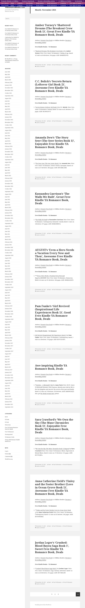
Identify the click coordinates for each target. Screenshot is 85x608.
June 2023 (7, 167)
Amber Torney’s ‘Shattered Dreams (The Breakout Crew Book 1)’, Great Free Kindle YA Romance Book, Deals (55, 29)
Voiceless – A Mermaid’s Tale (44, 385)
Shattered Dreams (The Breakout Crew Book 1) (50, 51)
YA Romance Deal (68, 403)
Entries (8, 454)
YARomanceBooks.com (15, 7)
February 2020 (8, 274)
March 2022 (8, 207)
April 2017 (7, 364)
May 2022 (7, 202)
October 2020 (8, 252)
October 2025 (8, 93)
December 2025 (9, 88)
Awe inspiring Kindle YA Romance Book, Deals (51, 367)
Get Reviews (78, 1)
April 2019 (7, 300)
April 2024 (7, 141)
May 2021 (7, 234)
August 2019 (8, 290)
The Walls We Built (41, 220)
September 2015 (9, 407)
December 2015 (9, 404)
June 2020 (7, 263)
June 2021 (7, 231)
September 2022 (9, 191)
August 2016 (8, 383)
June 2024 (7, 135)
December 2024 (9, 119)
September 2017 (9, 351)
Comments (8, 456)
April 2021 (7, 236)
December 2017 (9, 343)
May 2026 (7, 74)
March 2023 (8, 175)
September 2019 (9, 287)
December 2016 (9, 375)
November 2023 (9, 154)
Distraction (8, 425)
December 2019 (9, 279)
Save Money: (5, 3)
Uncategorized (8, 434)
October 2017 (8, 348)
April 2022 (7, 205)
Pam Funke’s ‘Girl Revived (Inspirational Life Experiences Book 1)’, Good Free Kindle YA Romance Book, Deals (53, 312)
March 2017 (8, 367)
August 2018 (8, 322)
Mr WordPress (8, 59)
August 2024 (8, 130)
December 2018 (9, 311)
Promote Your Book (46, 40)
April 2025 (7, 109)
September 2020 (9, 255)
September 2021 (9, 223)
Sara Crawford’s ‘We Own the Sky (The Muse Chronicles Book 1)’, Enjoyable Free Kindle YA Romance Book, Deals (54, 426)
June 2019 (7, 295)
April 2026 (7, 77)
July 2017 (7, 356)
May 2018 (7, 330)
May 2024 (7, 138)
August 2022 (8, 194)
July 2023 (7, 165)
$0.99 (6, 417)
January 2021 (8, 244)
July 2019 (7, 292)
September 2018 (9, 319)
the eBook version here (47, 393)
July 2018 (7, 324)
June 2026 (7, 72)
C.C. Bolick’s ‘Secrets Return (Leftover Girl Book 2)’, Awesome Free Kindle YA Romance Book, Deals (53, 86)
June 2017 (7, 359)
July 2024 (7, 133)
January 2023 (8, 181)
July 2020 (7, 260)
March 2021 (8, 239)
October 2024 (8, 125)
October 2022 (8, 189)
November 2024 (9, 122)
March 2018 (8, 335)
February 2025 (8, 114)
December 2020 (9, 247)
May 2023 (7, 170)
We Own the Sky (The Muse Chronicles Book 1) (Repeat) (52, 449)
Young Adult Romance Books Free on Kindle (12, 60)
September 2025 (9, 96)
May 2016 (7, 391)
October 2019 (8, 284)
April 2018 (7, 332)
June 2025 (7, 103)
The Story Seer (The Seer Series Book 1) (47, 163)
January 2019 (8, 308)
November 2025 (9, 90)
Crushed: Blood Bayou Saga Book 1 (46, 568)
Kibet (49, 65)
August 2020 (8, 258)
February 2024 (8, 146)
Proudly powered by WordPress (43, 604)
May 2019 (7, 298)
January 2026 (8, 85)
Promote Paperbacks (28, 1)
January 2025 (8, 117)
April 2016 (7, 393)
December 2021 (9, 215)
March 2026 (8, 80)
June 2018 (7, 327)
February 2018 (8, 338)
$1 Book (7, 419)
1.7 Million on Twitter (64, 1)
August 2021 (8, 226)
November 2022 (9, 186)
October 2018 (8, 316)
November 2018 (9, 314)
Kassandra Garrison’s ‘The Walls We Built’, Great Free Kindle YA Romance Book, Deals (52, 198)
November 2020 (9, 250)
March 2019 (8, 303)
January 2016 (8, 401)
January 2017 (8, 372)
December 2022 (9, 183)
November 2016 (9, 377)
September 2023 (9, 159)
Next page (78, 594)
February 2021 (8, 242)
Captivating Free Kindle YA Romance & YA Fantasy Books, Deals (12, 39)
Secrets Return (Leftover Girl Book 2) (47, 107)
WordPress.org (9, 459)
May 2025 (7, 106)
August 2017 (8, 354)
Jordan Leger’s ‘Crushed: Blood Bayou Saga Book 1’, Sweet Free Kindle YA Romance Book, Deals (52, 547)
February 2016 (8, 399)
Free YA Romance (9, 431)
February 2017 (8, 370)
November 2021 (9, 218)
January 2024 (8, 149)
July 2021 (7, 229)
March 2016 (8, 396)
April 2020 (7, 268)
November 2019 (9, 282)
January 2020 (8, 276)
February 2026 (8, 82)
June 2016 (7, 388)
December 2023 (9, 151)
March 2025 (8, 111)
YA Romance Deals (9, 437)
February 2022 (8, 210)
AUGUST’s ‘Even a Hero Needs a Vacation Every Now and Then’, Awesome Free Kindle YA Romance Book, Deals (54, 254)
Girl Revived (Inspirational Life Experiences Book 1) (50, 335)
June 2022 (7, 199)
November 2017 (9, 346)
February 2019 (8, 306)
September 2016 (9, 380)
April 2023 (7, 173)
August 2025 (8, 98)
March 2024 (8, 143)
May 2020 (7, 266)
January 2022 (8, 213)
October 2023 (8, 157)
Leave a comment (40, 66)
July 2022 (7, 197)
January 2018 (8, 340)
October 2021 (8, 221)
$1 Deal (7, 422)
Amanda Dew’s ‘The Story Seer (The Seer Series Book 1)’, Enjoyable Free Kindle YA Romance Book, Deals (55, 142)
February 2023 (8, 178)
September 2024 (9, 127)
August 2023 (8, 162)
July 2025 (7, 101)
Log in (6, 451)
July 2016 (7, 385)
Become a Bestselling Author (46, 1)
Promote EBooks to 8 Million (9, 1)
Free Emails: (5, 5)
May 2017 (7, 362)
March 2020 (8, 271)
